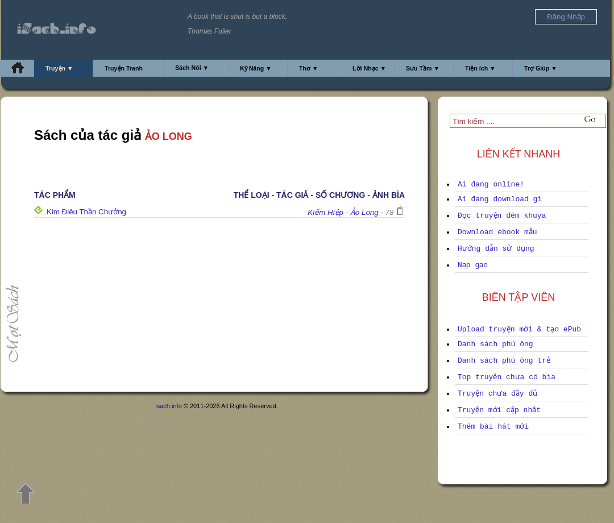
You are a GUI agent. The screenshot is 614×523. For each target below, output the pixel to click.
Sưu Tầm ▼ (422, 68)
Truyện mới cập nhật (499, 410)
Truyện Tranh (124, 68)
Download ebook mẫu (497, 232)
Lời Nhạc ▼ (369, 68)
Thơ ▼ (308, 68)
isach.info (168, 405)
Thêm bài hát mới (493, 426)
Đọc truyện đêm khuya (502, 215)
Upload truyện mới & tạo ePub (519, 329)
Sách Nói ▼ (192, 67)
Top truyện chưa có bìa (506, 377)
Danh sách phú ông (495, 344)
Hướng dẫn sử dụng (496, 248)
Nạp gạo (473, 265)
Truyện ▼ (59, 68)
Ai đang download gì (500, 199)
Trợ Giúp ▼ (540, 68)
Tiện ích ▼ (480, 68)
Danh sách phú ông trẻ (504, 360)
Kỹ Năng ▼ (256, 68)
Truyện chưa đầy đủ (497, 393)
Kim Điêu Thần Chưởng (86, 211)
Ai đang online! (491, 184)
